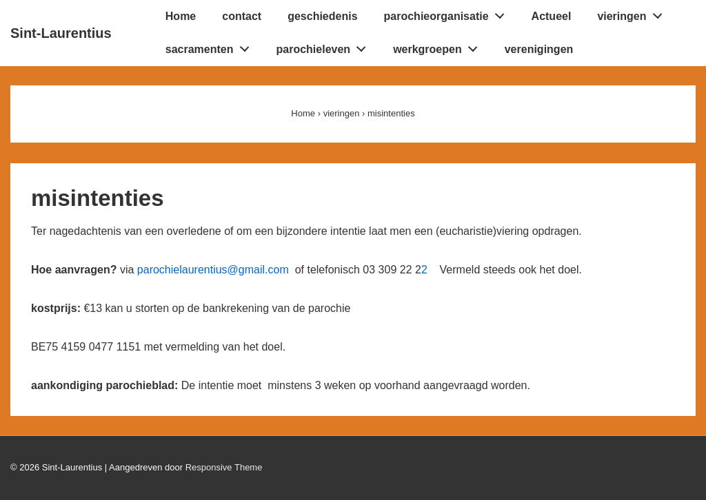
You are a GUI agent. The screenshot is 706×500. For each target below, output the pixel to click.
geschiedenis (322, 16)
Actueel (552, 16)
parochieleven (325, 46)
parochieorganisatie (448, 13)
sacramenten (210, 46)
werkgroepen (439, 46)
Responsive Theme (224, 467)
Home (180, 16)
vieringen (633, 13)
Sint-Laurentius (61, 33)
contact (241, 16)
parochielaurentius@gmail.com (216, 269)
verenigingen (539, 49)
